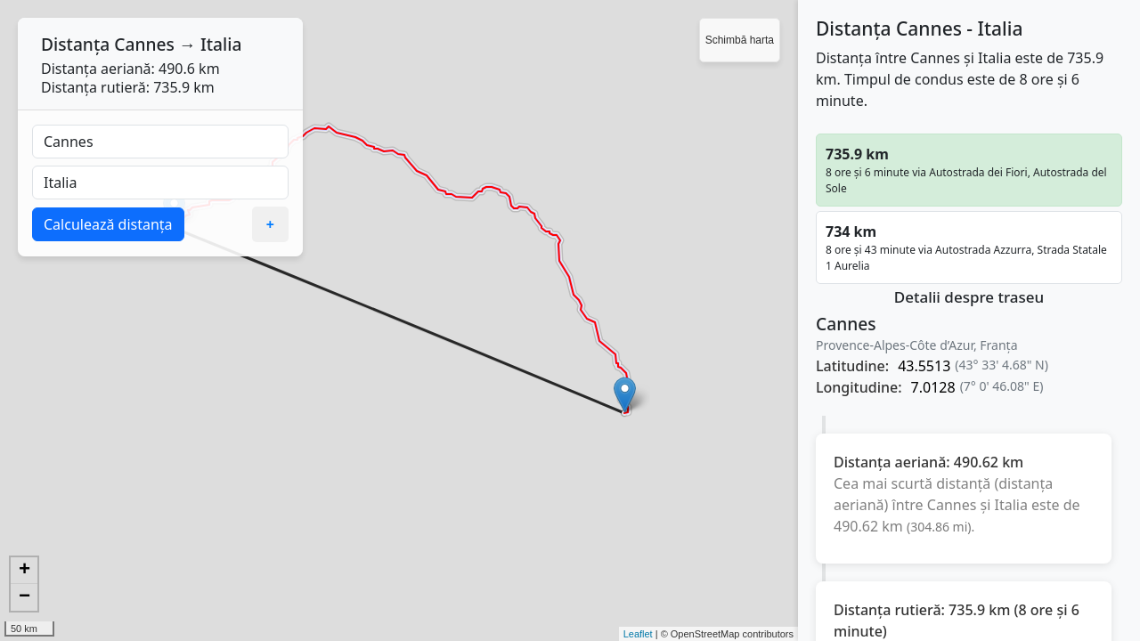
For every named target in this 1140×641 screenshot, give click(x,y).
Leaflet (638, 634)
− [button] (24, 597)
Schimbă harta (739, 40)
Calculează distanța (108, 224)
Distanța (75, 44)
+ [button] (24, 570)
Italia (220, 44)
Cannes (144, 44)
